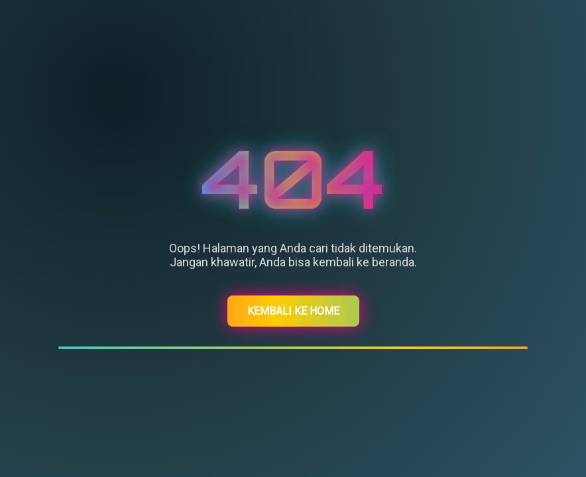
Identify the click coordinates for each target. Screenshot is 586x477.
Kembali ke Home (293, 311)
